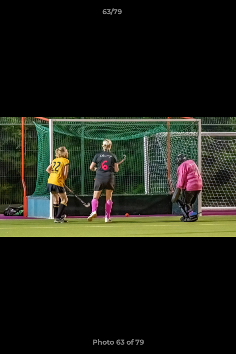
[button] (200, 14)
